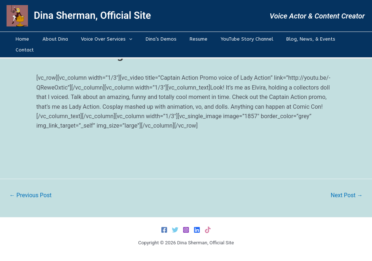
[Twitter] (175, 230)
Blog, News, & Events (295, 39)
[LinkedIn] (197, 230)
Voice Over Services (107, 39)
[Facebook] (164, 230)
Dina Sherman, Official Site (92, 15)
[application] (129, 39)
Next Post (346, 195)
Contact (339, 39)
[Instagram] (186, 230)
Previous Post (30, 195)
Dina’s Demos (157, 39)
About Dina (59, 39)
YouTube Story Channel (236, 39)
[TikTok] (208, 230)
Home (30, 39)
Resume (191, 39)
